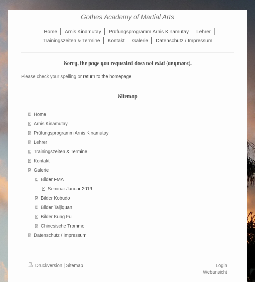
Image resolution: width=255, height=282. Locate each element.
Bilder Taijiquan (56, 207)
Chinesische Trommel (63, 226)
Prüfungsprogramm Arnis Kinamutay (71, 133)
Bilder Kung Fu (56, 216)
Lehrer (40, 142)
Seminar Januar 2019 (70, 188)
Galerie (41, 170)
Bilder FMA (52, 179)
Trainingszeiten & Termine (60, 151)
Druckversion (45, 265)
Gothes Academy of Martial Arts (127, 17)
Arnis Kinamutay (51, 123)
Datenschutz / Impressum (60, 235)
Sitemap (74, 265)
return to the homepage (107, 76)
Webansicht (215, 272)
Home (40, 114)
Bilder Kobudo (55, 198)
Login (221, 265)
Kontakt (41, 160)
